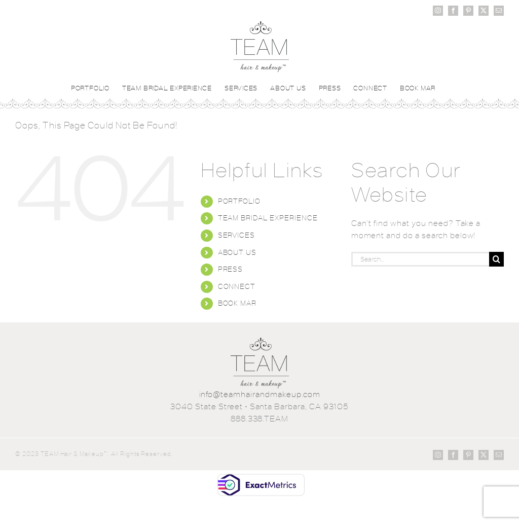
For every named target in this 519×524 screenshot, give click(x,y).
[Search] (496, 259)
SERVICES (236, 235)
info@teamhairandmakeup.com (259, 394)
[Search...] (420, 259)
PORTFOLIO (239, 201)
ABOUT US (237, 252)
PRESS (230, 269)
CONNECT (237, 286)
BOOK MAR (237, 303)
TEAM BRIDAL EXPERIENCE (268, 218)
